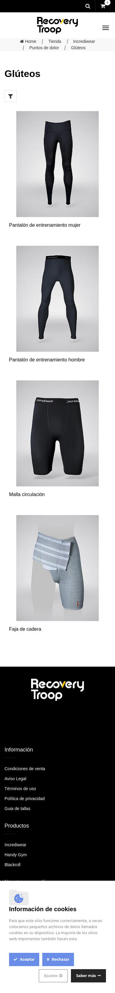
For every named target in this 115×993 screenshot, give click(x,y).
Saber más (86, 975)
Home (28, 41)
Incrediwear (84, 41)
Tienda (54, 41)
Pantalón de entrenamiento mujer (45, 225)
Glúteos (78, 47)
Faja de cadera (25, 629)
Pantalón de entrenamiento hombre (47, 359)
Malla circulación (27, 494)
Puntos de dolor (44, 47)
